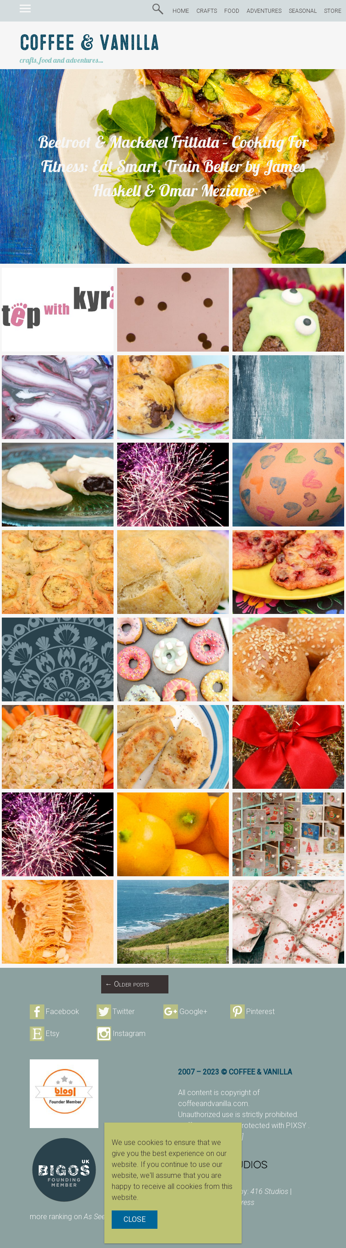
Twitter (124, 1011)
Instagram (129, 1033)
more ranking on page (79, 1216)
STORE (332, 11)
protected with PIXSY (273, 1125)
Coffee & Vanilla (89, 43)
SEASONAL (303, 11)
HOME (181, 11)
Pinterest (260, 1011)
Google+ (193, 1011)
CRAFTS (206, 11)
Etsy (52, 1033)
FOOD (231, 11)
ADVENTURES (264, 11)
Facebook (62, 1011)
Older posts (127, 984)
